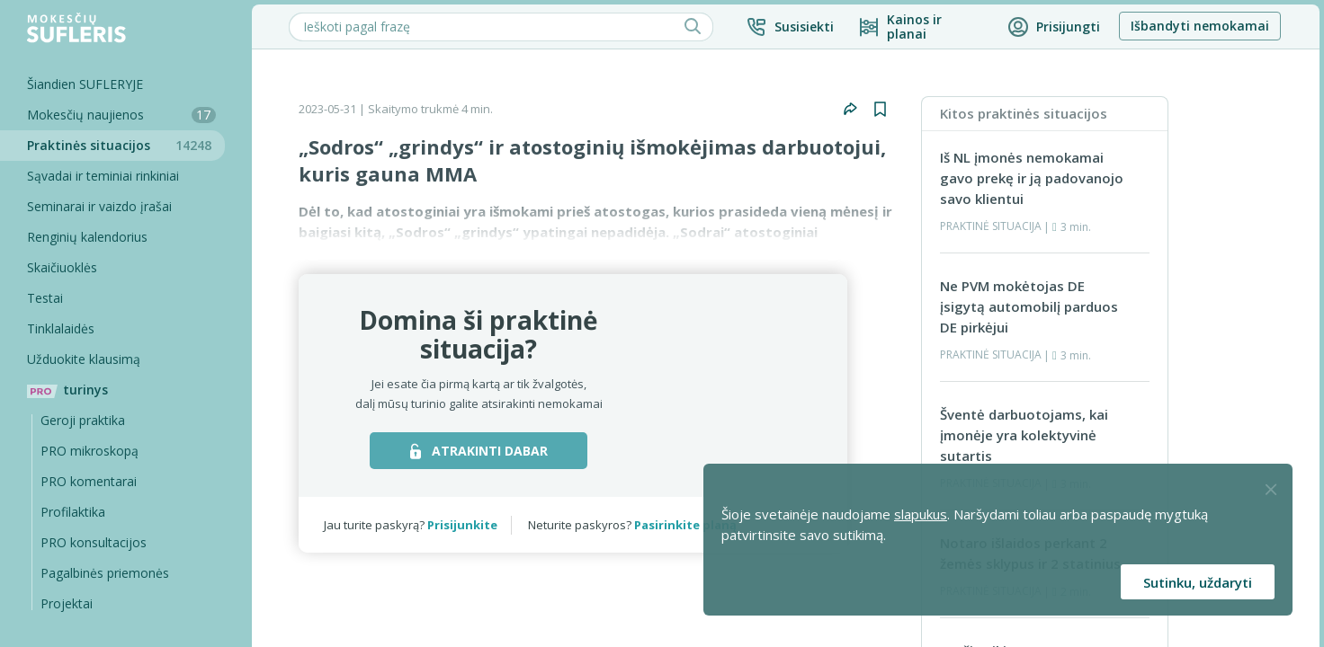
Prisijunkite (462, 525)
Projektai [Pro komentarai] (66, 603)
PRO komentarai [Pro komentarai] (88, 481)
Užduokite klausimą (83, 359)
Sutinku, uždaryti (1197, 582)
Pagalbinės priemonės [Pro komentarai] (104, 572)
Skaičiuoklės (62, 267)
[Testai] (112, 298)
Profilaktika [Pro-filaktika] (72, 511)
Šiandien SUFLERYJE (85, 84)
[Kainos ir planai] (921, 27)
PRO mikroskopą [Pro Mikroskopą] (89, 450)
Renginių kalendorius (87, 236)
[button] (789, 27)
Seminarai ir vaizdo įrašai (99, 206)
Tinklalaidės (60, 328)
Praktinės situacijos (126, 145)
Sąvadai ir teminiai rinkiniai (103, 175)
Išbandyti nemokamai (1200, 25)
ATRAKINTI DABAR (479, 450)
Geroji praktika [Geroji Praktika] (82, 420)
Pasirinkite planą (685, 525)
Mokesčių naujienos (121, 114)
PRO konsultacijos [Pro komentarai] (93, 542)
